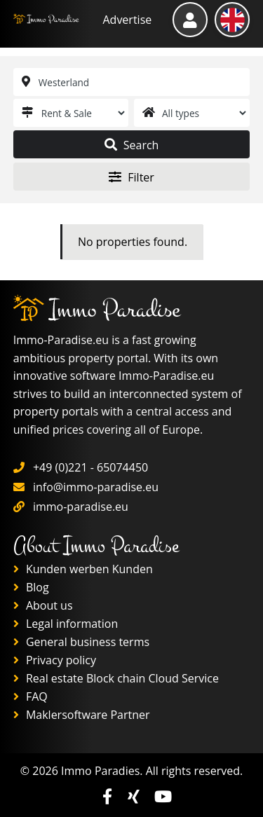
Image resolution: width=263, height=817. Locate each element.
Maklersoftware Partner (81, 714)
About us (43, 605)
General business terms (81, 642)
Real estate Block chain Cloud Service (116, 678)
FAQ (30, 696)
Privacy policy (54, 660)
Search (131, 145)
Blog (31, 587)
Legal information (66, 623)
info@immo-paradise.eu (96, 487)
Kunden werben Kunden (83, 569)
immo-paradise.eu (80, 506)
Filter (131, 177)
